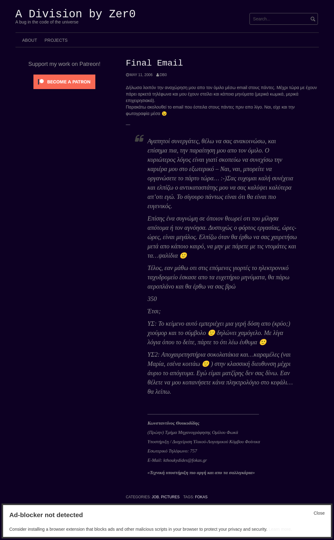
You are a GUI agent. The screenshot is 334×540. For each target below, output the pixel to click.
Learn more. (280, 529)
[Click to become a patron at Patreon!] (64, 81)
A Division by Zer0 (75, 14)
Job (155, 497)
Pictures (170, 497)
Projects (56, 40)
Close (319, 513)
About (29, 40)
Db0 (163, 75)
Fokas (201, 497)
